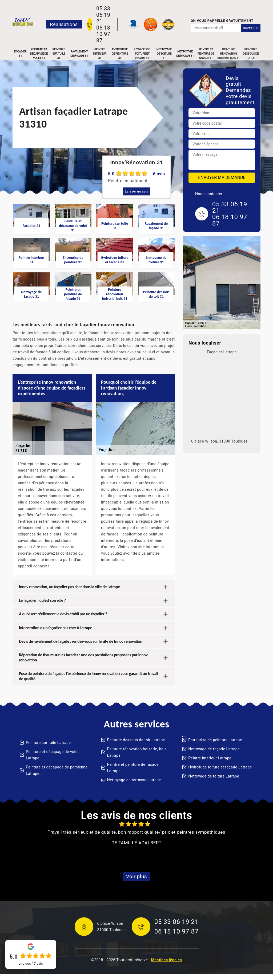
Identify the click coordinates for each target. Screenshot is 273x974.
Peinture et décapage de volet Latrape (52, 755)
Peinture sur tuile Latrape (48, 742)
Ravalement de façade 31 (79, 54)
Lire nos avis (31, 963)
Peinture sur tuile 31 (58, 54)
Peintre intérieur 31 (99, 54)
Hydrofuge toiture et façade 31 (142, 54)
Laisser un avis (136, 191)
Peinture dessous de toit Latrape (136, 740)
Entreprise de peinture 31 (119, 54)
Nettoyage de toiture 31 (164, 54)
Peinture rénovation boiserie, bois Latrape (137, 752)
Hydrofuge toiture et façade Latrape (220, 767)
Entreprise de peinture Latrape (215, 740)
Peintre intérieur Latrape (209, 758)
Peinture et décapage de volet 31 (39, 54)
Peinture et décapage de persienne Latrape (56, 770)
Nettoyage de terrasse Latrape (134, 780)
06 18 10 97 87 (103, 34)
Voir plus (136, 876)
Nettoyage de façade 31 (185, 54)
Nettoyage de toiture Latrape (213, 776)
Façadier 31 (20, 54)
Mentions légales (166, 960)
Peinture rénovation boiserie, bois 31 (228, 54)
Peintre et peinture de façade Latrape (133, 767)
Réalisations (64, 24)
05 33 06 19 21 (103, 14)
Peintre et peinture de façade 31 (206, 54)
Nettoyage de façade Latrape (214, 749)
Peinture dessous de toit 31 (251, 54)
